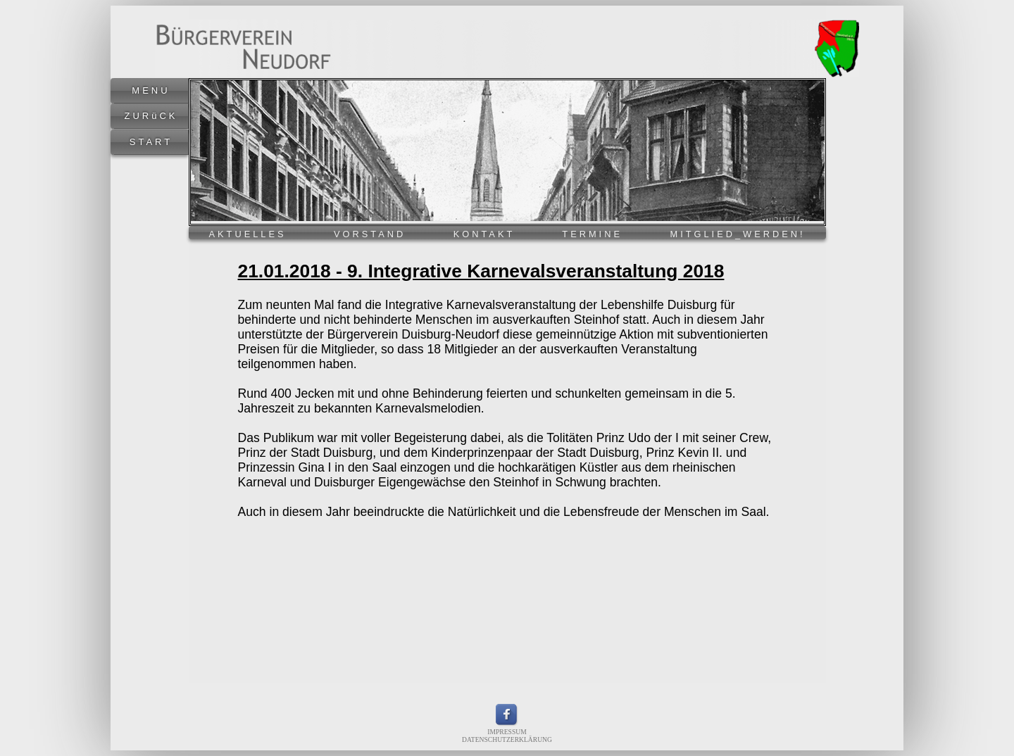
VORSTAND (370, 234)
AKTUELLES (248, 234)
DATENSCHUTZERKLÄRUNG (507, 739)
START (151, 142)
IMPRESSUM (506, 732)
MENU (151, 90)
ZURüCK (150, 116)
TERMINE (592, 234)
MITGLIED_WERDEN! (738, 234)
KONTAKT (484, 234)
